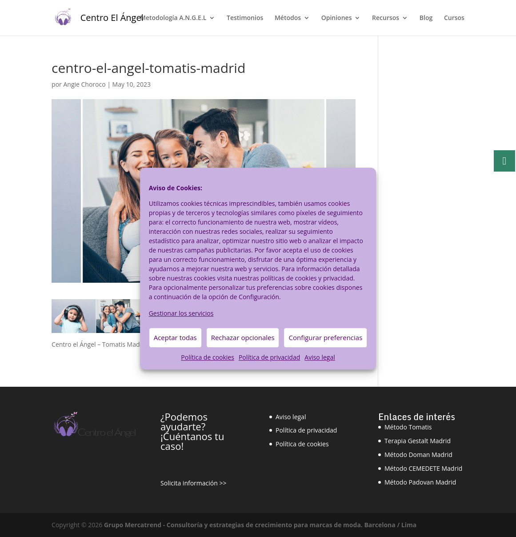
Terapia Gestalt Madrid (417, 441)
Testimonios (245, 18)
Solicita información (189, 483)
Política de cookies (207, 357)
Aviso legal (319, 357)
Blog (426, 18)
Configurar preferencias (326, 337)
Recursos (385, 18)
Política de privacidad (269, 357)
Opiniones (336, 18)
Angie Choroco (84, 84)
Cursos (454, 18)
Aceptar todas (175, 337)
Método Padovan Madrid (420, 482)
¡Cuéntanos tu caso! (192, 441)
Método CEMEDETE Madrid (423, 468)
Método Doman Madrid (418, 454)
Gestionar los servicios (181, 313)
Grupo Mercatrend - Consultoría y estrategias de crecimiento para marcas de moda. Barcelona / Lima (260, 525)
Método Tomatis (408, 427)
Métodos (288, 18)
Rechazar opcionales (243, 337)
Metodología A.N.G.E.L (173, 18)
